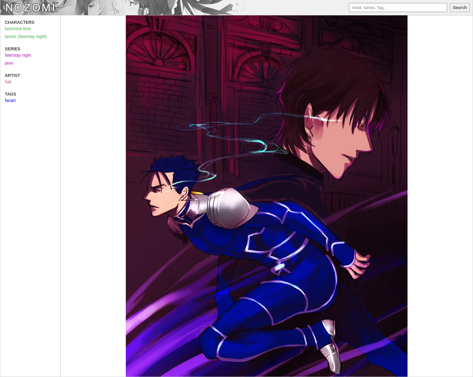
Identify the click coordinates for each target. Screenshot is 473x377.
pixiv (9, 63)
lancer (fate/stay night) (26, 36)
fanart (10, 100)
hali (8, 81)
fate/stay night (18, 55)
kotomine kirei (18, 28)
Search (460, 7)
